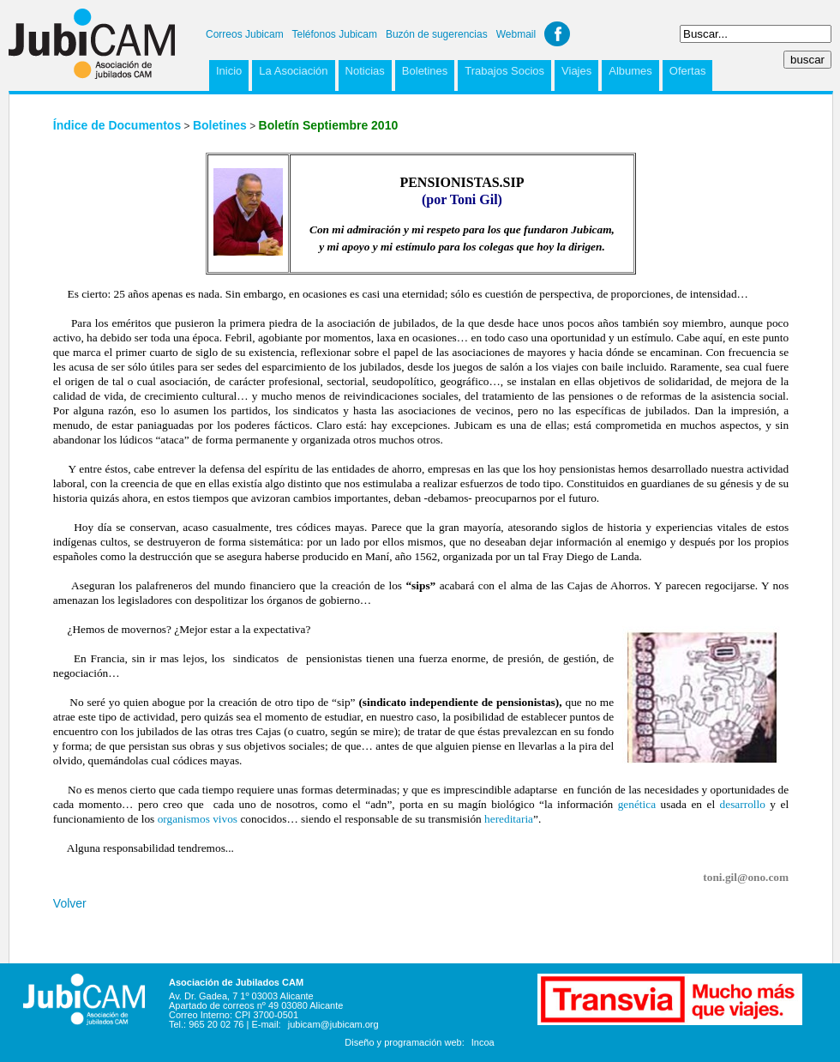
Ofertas (687, 70)
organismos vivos (197, 818)
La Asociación (293, 70)
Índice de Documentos (117, 125)
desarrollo (742, 804)
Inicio (229, 70)
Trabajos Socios (504, 70)
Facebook (557, 33)
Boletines (424, 70)
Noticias (365, 70)
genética (637, 804)
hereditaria (508, 818)
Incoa (483, 1042)
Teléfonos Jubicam (334, 34)
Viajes (576, 70)
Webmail (516, 34)
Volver (70, 903)
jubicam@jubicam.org (333, 1024)
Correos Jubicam (245, 34)
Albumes (630, 70)
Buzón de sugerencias (437, 34)
